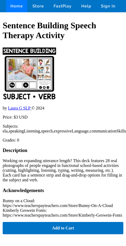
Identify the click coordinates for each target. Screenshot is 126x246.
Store (38, 6)
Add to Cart (63, 228)
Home (16, 6)
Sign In (108, 6)
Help (86, 6)
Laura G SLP (20, 108)
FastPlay (63, 6)
